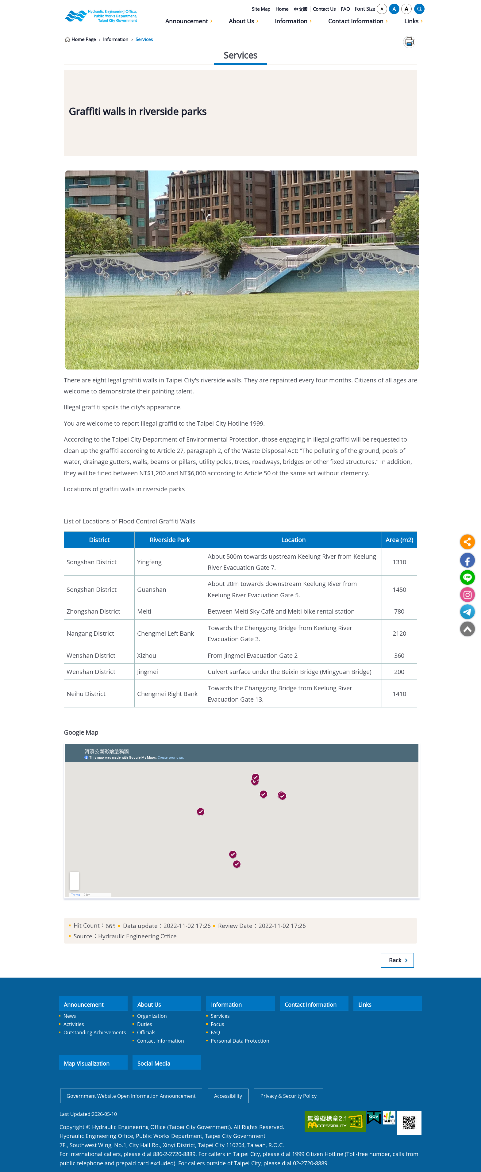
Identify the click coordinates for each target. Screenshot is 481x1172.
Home (281, 9)
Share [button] (467, 541)
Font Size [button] (365, 9)
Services (150, 39)
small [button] (382, 9)
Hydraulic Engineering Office (100, 15)
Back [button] (395, 960)
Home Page (84, 39)
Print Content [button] (409, 42)
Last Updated (75, 1114)
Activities (73, 1024)
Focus (217, 1024)
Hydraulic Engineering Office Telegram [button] (467, 611)
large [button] (406, 9)
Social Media (153, 1063)
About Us (241, 21)
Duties (144, 1024)
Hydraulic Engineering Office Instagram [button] (467, 594)
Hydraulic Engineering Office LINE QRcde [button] (467, 577)
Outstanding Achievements (94, 1032)
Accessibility (228, 1096)
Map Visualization (87, 1063)
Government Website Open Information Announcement (131, 1096)
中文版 (301, 9)
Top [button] (467, 629)
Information (291, 21)
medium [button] (394, 9)
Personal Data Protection (240, 1040)
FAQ (345, 9)
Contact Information (355, 21)
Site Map (261, 9)
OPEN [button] (419, 9)
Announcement (186, 21)
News (69, 1016)
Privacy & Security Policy (288, 1096)
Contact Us (324, 9)
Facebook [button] (467, 560)
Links (411, 21)
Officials (146, 1032)
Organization (152, 1016)
